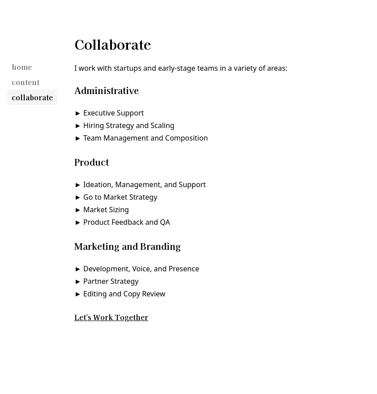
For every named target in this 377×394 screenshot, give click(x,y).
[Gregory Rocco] (21, 40)
